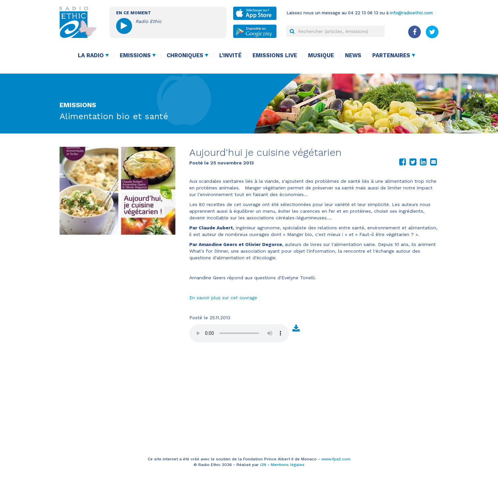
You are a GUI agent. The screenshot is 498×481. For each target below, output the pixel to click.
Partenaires (391, 55)
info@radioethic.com (411, 12)
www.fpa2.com (336, 459)
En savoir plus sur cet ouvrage (223, 297)
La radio (91, 55)
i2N (263, 464)
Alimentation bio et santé (114, 116)
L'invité (230, 55)
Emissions (135, 55)
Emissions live (274, 55)
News (353, 55)
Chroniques (185, 55)
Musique (321, 55)
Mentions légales (287, 464)
